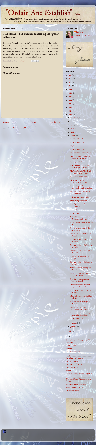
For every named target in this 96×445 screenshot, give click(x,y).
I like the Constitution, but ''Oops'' (79, 257)
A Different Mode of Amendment (77, 205)
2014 (70, 107)
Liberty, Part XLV (76, 213)
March (73, 136)
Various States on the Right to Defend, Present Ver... (80, 268)
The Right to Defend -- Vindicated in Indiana (78, 181)
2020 (70, 86)
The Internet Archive (73, 352)
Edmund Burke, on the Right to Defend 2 (81, 252)
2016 (70, 100)
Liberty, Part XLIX (76, 139)
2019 (70, 89)
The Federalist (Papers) (74, 364)
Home (33, 122)
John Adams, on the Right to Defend (80, 302)
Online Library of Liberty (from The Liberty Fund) (78, 341)
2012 (70, 114)
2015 (70, 104)
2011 (70, 331)
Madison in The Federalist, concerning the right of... (79, 308)
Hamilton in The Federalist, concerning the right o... (80, 314)
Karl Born (79, 32)
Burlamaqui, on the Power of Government (80, 192)
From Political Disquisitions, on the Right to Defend (80, 166)
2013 (70, 111)
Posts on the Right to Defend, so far (81, 223)
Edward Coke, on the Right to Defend (80, 235)
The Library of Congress (74, 358)
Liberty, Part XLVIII (77, 142)
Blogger (52, 438)
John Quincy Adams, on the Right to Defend (79, 280)
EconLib (69, 348)
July (72, 121)
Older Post (56, 122)
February (74, 323)
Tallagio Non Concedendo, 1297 (81, 197)
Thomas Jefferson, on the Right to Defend (81, 297)
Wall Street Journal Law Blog (76, 384)
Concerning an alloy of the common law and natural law (81, 187)
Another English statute (78, 200)
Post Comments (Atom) (21, 128)
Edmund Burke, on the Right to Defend (81, 263)
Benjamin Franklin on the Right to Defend (79, 274)
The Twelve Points (72, 390)
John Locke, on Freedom (78, 177)
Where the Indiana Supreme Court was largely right (80, 218)
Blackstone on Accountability (80, 153)
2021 (70, 82)
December (74, 118)
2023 (70, 75)
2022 (70, 79)
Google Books (71, 355)
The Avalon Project (72, 361)
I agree (72, 146)
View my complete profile (83, 35)
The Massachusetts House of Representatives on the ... (80, 285)
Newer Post (9, 122)
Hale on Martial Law (77, 210)
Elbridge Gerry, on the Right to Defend (81, 291)
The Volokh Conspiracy (74, 367)
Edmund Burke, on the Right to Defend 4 (81, 240)
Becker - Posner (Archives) (75, 387)
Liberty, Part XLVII (77, 149)
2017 (70, 97)
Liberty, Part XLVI (76, 162)
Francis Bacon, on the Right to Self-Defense (81, 229)
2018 (70, 93)
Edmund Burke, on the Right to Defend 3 (81, 246)
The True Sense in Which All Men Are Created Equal (80, 172)
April (73, 132)
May (72, 128)
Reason (68, 370)
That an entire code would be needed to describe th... (80, 157)
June (72, 125)
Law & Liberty (71, 345)
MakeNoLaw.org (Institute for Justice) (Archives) (79, 375)
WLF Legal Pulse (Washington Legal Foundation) (78, 380)
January (73, 326)
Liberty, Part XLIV (76, 318)
